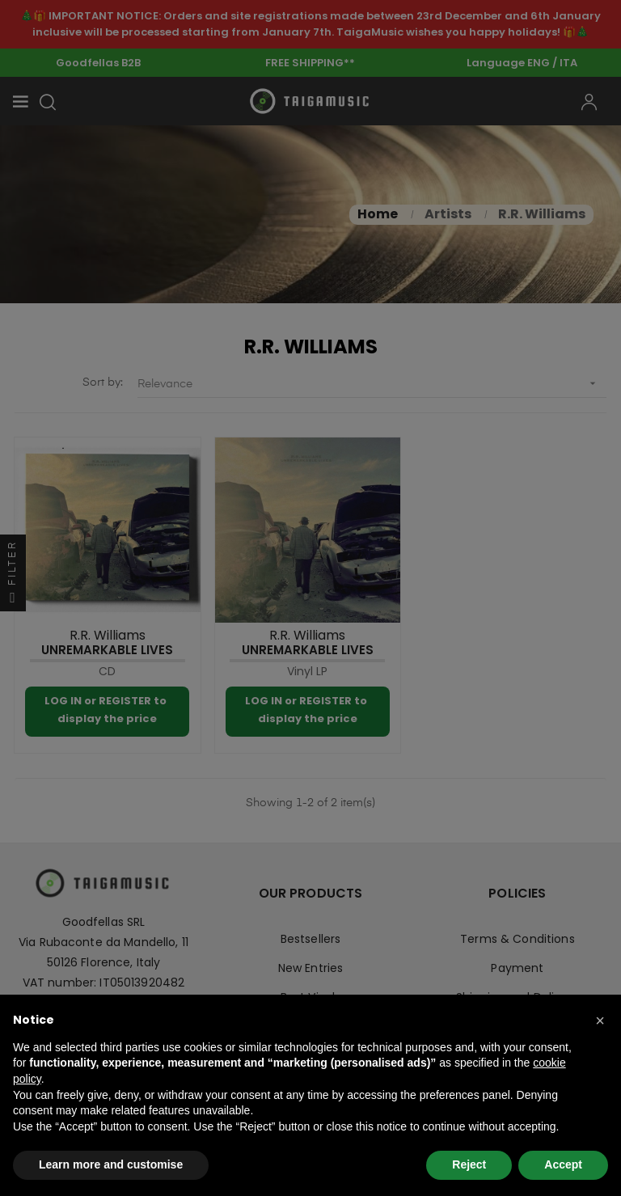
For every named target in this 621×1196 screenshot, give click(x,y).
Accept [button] (563, 1164)
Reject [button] (469, 1164)
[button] (600, 1020)
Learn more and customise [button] (111, 1164)
